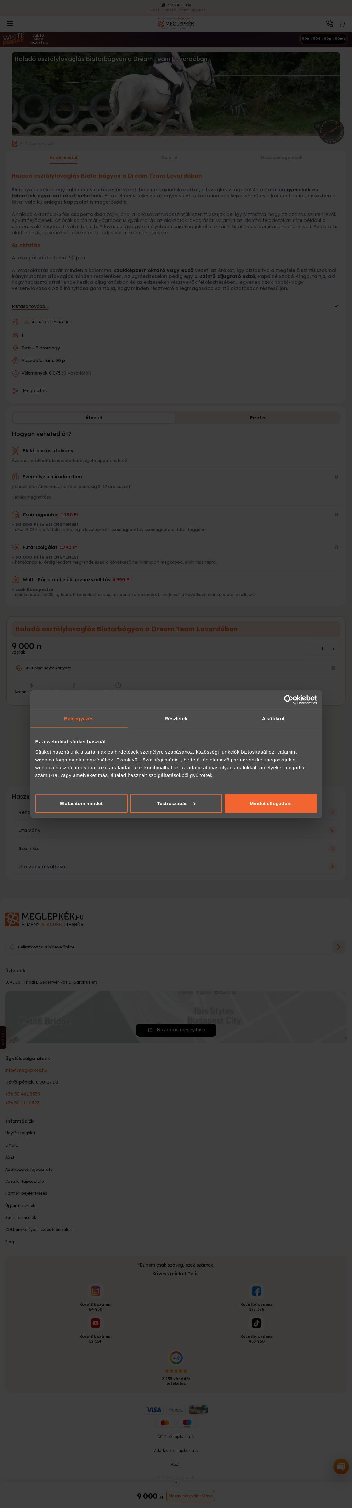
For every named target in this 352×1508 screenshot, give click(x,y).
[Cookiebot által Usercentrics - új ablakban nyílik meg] (288, 700)
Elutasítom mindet (81, 803)
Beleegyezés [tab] (79, 718)
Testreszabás (176, 803)
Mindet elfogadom (271, 803)
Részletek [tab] (176, 718)
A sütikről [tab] (273, 718)
